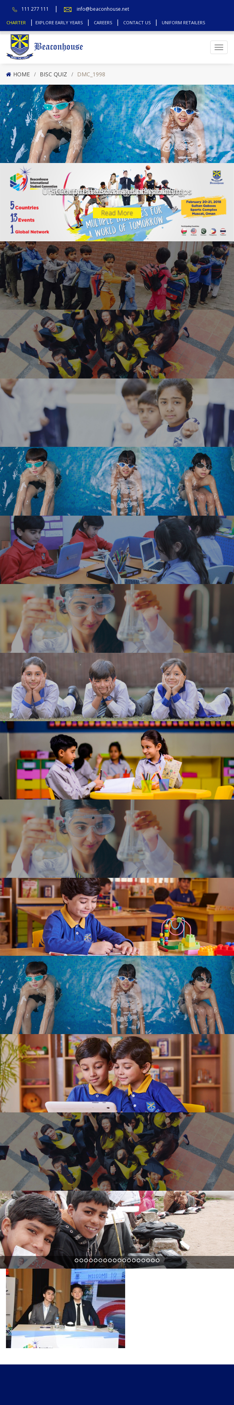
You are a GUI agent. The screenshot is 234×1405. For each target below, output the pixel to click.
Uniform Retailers (183, 22)
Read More (117, 212)
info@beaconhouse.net (103, 9)
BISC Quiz (53, 74)
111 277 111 (35, 9)
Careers (103, 22)
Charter (16, 22)
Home (21, 74)
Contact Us (137, 22)
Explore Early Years (59, 22)
